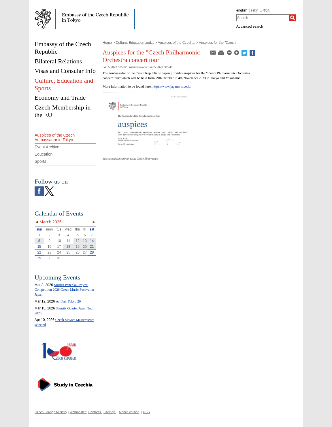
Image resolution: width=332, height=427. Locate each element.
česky (253, 10)
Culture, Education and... (135, 43)
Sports (40, 161)
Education (43, 154)
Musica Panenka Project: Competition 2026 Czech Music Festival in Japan (64, 290)
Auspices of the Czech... (176, 43)
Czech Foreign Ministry (51, 412)
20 (85, 247)
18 (68, 247)
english (241, 10)
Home (107, 43)
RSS (146, 412)
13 (85, 241)
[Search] (292, 17)
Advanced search (249, 26)
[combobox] (262, 17)
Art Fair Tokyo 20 (68, 301)
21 (92, 247)
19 (78, 247)
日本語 (264, 10)
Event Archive (47, 147)
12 (78, 241)
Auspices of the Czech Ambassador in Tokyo (55, 137)
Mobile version (129, 412)
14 (92, 241)
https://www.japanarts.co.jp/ (171, 86)
